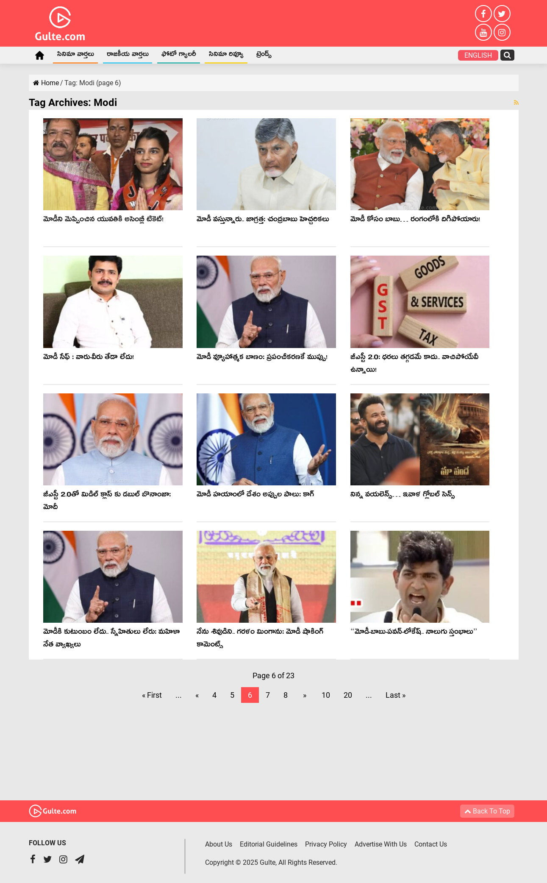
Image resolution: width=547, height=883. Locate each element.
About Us (218, 844)
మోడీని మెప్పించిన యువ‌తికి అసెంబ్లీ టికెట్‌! (103, 221)
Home (40, 55)
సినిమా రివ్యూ (226, 55)
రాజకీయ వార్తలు (128, 55)
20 (348, 695)
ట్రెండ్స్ (264, 55)
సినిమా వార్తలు (75, 55)
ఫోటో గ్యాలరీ (178, 55)
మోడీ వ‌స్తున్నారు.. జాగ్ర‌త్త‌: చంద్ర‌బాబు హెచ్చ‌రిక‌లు (263, 221)
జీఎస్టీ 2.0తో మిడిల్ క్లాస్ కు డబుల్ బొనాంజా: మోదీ (107, 502)
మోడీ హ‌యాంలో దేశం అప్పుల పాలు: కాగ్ (255, 496)
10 (326, 695)
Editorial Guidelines (269, 844)
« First (152, 695)
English (478, 55)
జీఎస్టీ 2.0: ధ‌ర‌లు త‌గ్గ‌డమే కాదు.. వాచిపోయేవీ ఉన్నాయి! (414, 364)
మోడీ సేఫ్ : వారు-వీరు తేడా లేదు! (88, 358)
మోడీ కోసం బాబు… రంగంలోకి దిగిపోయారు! (415, 221)
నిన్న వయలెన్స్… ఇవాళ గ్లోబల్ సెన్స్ (402, 496)
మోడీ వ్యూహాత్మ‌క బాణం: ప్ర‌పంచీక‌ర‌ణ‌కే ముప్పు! (262, 358)
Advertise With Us (382, 844)
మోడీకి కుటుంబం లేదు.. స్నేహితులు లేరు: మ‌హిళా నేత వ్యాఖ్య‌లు (111, 639)
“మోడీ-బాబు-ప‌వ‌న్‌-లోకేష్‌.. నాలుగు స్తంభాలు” (414, 633)
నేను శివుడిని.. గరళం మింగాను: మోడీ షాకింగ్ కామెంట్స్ (260, 639)
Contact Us (432, 844)
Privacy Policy (327, 844)
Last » (395, 695)
